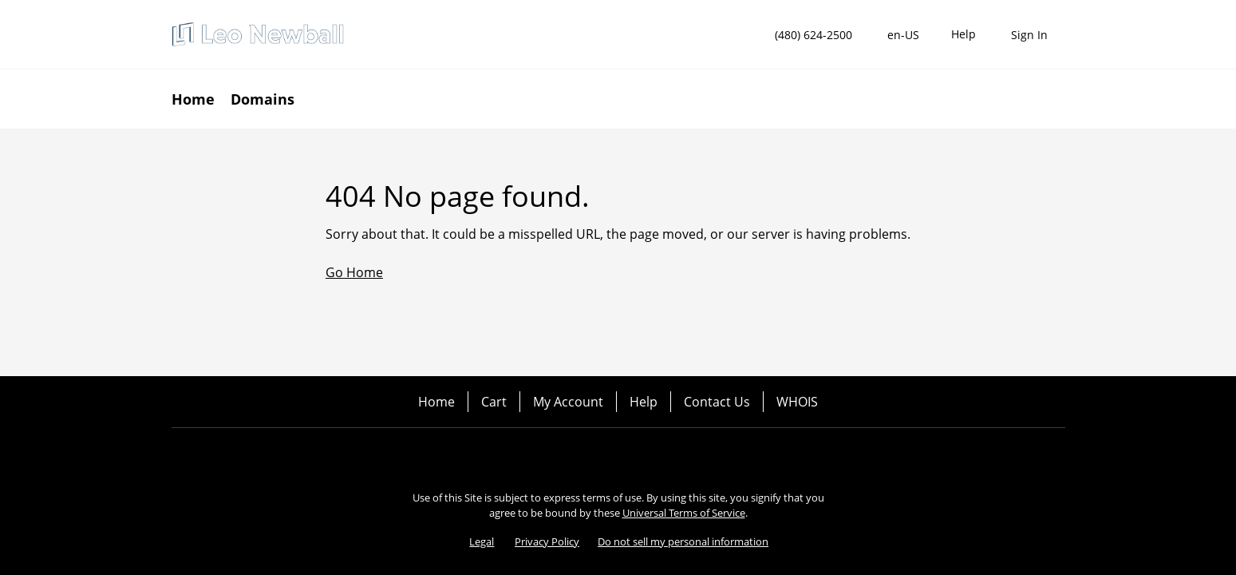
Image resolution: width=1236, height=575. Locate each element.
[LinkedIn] (663, 455)
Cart (494, 401)
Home (436, 401)
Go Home (354, 272)
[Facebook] (573, 455)
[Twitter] (618, 455)
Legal (481, 541)
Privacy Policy (547, 541)
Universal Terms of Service (683, 513)
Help (643, 401)
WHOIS (797, 401)
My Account (568, 401)
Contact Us (717, 401)
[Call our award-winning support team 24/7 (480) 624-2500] (963, 35)
